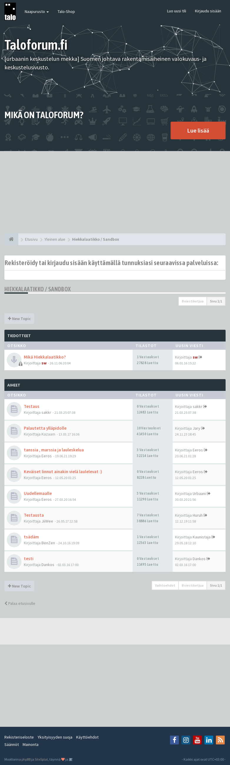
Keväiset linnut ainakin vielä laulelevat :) (63, 471)
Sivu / (216, 301)
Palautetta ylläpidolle (45, 428)
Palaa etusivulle (19, 603)
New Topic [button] (19, 318)
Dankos (47, 564)
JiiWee (47, 521)
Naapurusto (37, 11)
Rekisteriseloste (19, 737)
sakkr (46, 412)
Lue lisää (198, 130)
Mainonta (31, 744)
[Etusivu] (11, 239)
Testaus (31, 406)
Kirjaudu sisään (208, 11)
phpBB (26, 759)
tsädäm (31, 537)
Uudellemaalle (38, 493)
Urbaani (199, 493)
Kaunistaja (202, 537)
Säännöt (11, 744)
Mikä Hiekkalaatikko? (45, 357)
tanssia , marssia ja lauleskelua (54, 450)
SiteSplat (41, 759)
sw (43, 363)
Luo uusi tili (176, 11)
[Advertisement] (115, 192)
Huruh (198, 515)
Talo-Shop (66, 11)
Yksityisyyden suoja (55, 737)
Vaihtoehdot (165, 585)
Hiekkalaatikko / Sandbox (37, 289)
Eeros (46, 455)
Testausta (34, 515)
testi (29, 558)
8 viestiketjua (193, 301)
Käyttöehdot (87, 737)
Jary (196, 428)
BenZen (48, 542)
